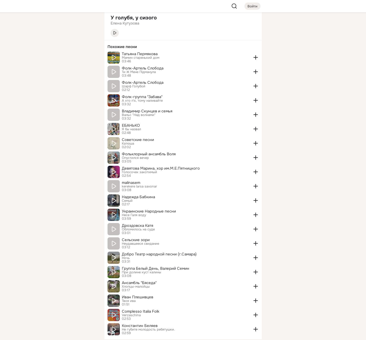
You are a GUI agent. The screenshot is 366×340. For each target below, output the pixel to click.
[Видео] (89, 47)
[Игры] (89, 69)
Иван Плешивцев (137, 297)
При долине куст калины (141, 272)
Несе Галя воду (134, 215)
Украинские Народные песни (149, 211)
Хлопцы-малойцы (136, 286)
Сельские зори (136, 240)
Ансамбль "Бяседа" (139, 283)
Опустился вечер (135, 158)
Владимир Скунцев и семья (147, 111)
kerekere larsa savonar (139, 186)
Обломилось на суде (138, 229)
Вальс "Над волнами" (139, 115)
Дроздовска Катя (137, 226)
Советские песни (138, 140)
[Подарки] (44, 69)
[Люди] (66, 47)
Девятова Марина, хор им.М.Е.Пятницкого (161, 168)
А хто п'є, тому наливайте (142, 100)
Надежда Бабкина (138, 197)
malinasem (131, 183)
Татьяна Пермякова (140, 54)
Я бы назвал (131, 129)
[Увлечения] (66, 24)
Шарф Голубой (133, 86)
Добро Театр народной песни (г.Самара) (159, 254)
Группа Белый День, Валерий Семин (155, 268)
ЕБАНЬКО (131, 125)
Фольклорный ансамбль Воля (149, 154)
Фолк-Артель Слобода (142, 68)
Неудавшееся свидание (140, 243)
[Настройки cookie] (66, 333)
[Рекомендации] (66, 92)
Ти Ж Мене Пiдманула (139, 72)
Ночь (126, 258)
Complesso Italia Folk (140, 311)
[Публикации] (44, 47)
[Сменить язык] (66, 311)
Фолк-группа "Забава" (142, 97)
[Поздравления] (66, 69)
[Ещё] (66, 300)
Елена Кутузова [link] (125, 23)
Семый (127, 201)
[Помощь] (44, 92)
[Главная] (44, 24)
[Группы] (89, 24)
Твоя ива (129, 301)
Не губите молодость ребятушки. (148, 329)
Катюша (128, 143)
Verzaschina (131, 315)
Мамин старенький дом (140, 58)
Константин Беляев (140, 326)
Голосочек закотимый (139, 172)
